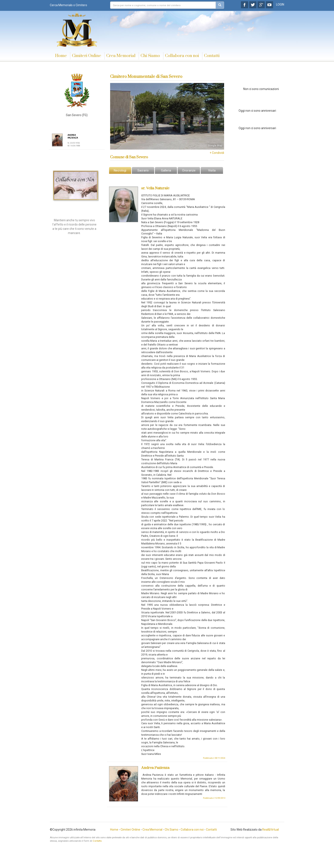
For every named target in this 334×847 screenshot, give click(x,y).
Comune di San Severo (129, 157)
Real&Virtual (270, 829)
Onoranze (189, 170)
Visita (212, 170)
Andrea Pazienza (155, 768)
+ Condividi (217, 152)
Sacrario (143, 170)
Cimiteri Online (86, 56)
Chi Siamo (150, 56)
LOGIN (280, 4)
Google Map (215, 145)
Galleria (166, 170)
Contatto (97, 841)
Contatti (212, 56)
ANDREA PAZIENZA (73, 136)
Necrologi (120, 170)
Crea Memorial (120, 56)
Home (61, 56)
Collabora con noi (182, 56)
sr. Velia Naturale (155, 188)
